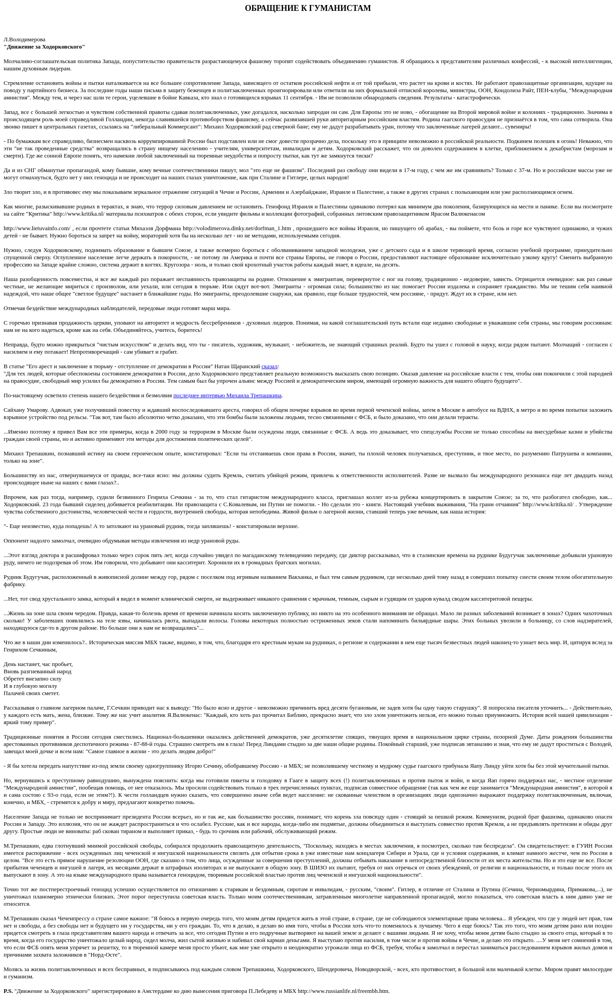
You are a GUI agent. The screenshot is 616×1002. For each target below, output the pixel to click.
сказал (270, 366)
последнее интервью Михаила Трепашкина (227, 395)
